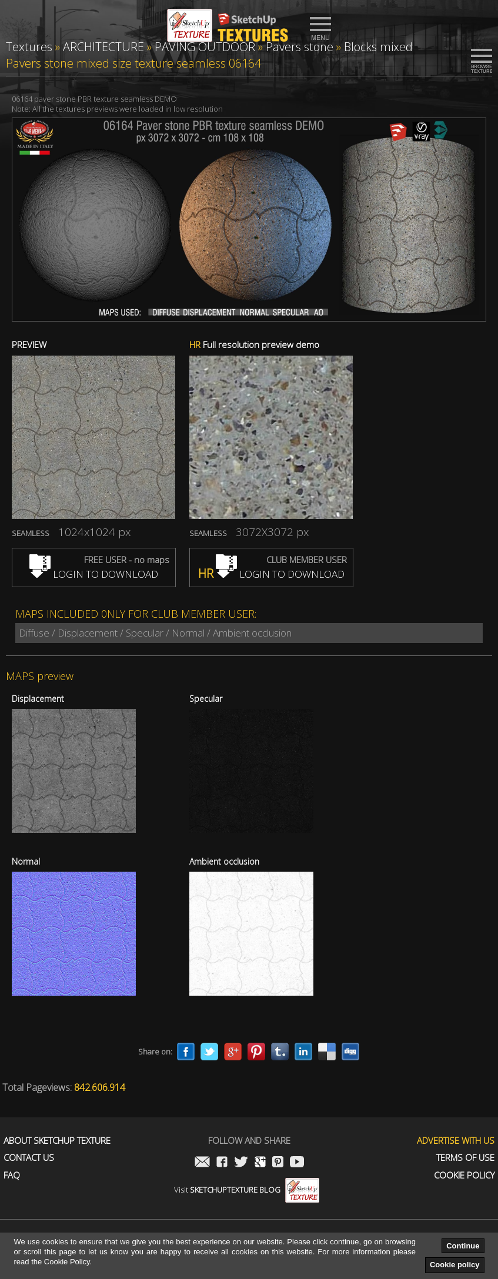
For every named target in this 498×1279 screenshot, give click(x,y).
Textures (29, 47)
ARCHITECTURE (103, 47)
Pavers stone (299, 47)
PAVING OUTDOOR (205, 47)
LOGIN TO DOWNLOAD (93, 574)
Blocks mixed (378, 47)
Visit (246, 1189)
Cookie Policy (464, 1175)
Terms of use (465, 1157)
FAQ (12, 1175)
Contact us (29, 1157)
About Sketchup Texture (57, 1140)
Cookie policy (455, 1264)
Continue (462, 1245)
